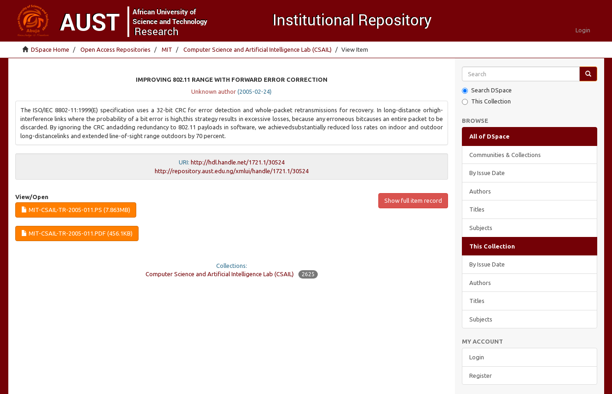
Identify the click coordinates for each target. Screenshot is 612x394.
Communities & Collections (505, 155)
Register (480, 375)
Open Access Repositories (115, 49)
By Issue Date (487, 173)
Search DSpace (487, 90)
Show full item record (413, 200)
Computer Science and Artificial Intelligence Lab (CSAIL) (257, 49)
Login (476, 357)
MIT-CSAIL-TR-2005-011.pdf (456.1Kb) (77, 233)
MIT (167, 49)
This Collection (486, 101)
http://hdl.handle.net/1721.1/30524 (238, 162)
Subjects (480, 227)
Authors (480, 191)
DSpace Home (50, 49)
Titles (477, 209)
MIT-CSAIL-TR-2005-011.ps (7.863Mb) (75, 209)
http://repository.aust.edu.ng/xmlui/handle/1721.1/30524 (232, 171)
